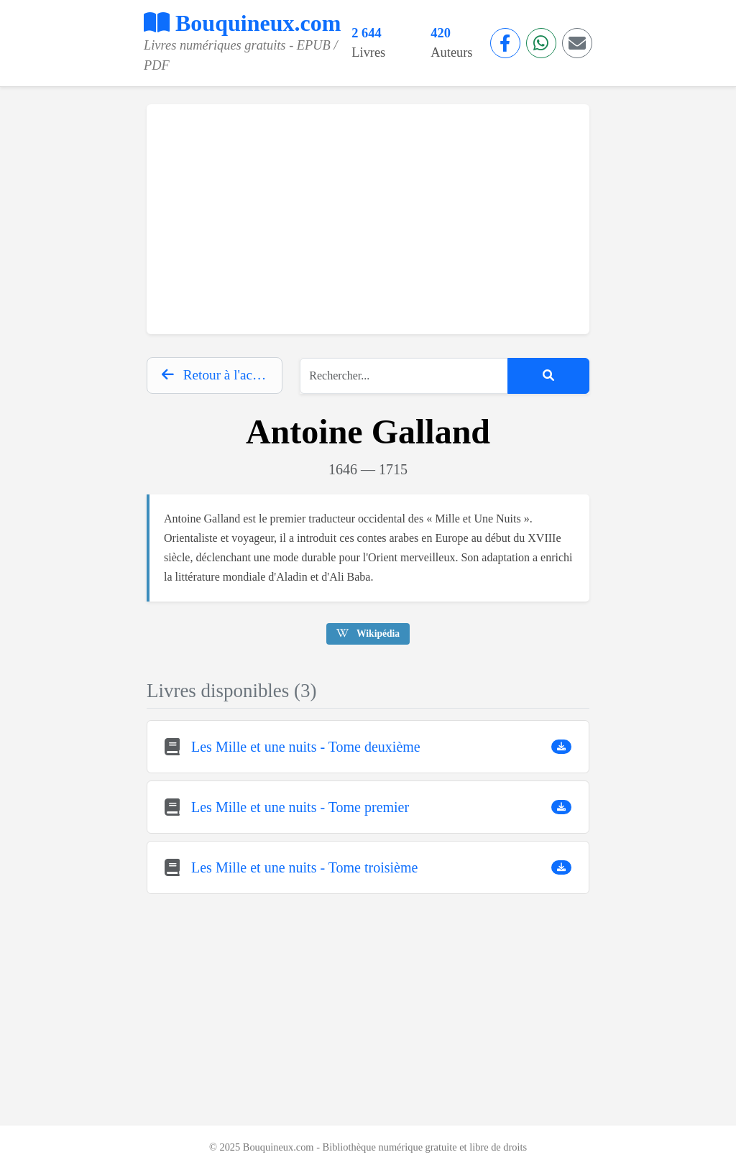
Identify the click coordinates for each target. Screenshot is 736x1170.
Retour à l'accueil (220, 374)
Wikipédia (368, 633)
